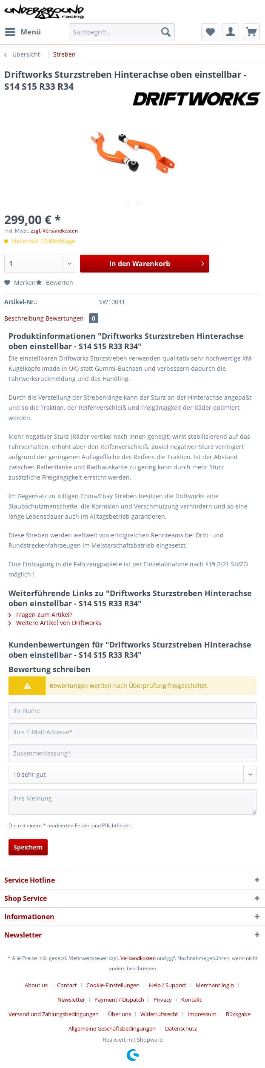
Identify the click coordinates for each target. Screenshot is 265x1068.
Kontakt (191, 999)
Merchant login (215, 985)
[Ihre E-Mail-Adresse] (132, 731)
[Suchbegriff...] (122, 31)
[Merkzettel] (209, 31)
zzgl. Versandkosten (54, 230)
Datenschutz (181, 1028)
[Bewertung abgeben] (132, 775)
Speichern (28, 847)
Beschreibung (24, 318)
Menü (23, 31)
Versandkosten (138, 958)
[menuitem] (22, 31)
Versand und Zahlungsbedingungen (54, 1014)
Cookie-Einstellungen (113, 985)
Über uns (119, 1014)
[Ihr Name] (132, 710)
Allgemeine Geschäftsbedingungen (112, 1028)
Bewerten (54, 282)
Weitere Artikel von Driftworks (55, 623)
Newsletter (71, 999)
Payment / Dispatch (119, 999)
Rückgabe (238, 1014)
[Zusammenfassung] (132, 752)
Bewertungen (72, 318)
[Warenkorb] (251, 31)
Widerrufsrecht (159, 1014)
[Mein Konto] (230, 31)
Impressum (202, 1014)
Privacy (163, 999)
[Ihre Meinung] (132, 802)
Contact (67, 985)
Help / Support (167, 985)
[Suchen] (166, 31)
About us (36, 985)
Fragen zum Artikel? (40, 615)
